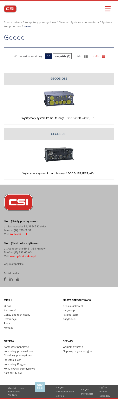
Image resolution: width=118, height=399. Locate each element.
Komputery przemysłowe (40, 22)
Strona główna (13, 22)
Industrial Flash (12, 360)
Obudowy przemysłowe (18, 355)
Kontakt (8, 327)
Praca (7, 323)
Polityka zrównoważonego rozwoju (65, 391)
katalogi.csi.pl (70, 314)
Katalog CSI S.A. (13, 373)
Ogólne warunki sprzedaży (105, 391)
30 (48, 56)
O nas (7, 306)
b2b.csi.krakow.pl (73, 306)
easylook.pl (69, 319)
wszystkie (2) (62, 56)
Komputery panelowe (16, 347)
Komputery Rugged (15, 364)
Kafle (99, 56)
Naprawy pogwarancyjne (77, 351)
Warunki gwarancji (73, 347)
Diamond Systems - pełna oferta (78, 22)
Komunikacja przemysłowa (19, 368)
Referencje (10, 319)
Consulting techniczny (17, 314)
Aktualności (10, 310)
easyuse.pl (69, 310)
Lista (81, 56)
